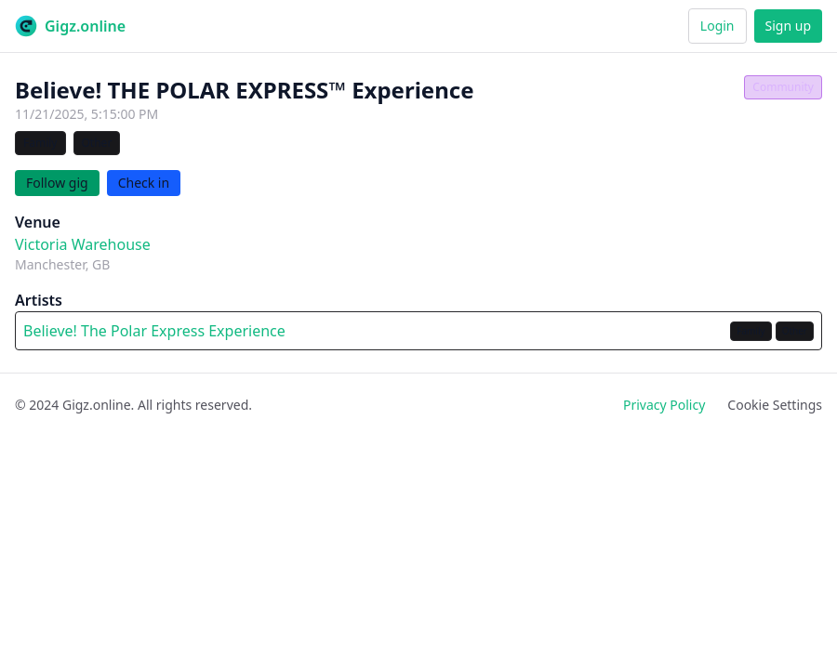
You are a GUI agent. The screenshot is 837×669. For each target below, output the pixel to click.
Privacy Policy (664, 404)
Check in (144, 182)
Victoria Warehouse (83, 244)
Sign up (788, 25)
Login (717, 25)
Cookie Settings (774, 404)
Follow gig (57, 182)
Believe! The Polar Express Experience (154, 331)
